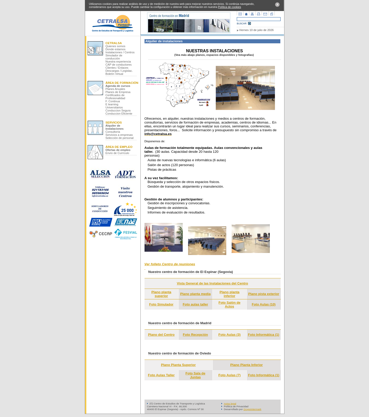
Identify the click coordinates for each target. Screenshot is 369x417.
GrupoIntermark (252, 409)
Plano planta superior (161, 294)
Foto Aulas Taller (161, 375)
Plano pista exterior (263, 294)
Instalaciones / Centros (120, 52)
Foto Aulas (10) (264, 304)
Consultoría (113, 131)
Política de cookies (229, 6)
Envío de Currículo (117, 153)
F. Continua (113, 101)
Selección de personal (120, 137)
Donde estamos (116, 49)
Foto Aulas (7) (229, 375)
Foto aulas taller (195, 304)
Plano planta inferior (230, 294)
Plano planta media (195, 294)
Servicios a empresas (119, 134)
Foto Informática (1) (263, 335)
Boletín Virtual (114, 73)
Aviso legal (230, 403)
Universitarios (114, 107)
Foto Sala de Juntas (196, 375)
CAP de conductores (119, 64)
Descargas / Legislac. (119, 70)
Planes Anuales (115, 88)
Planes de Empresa (118, 92)
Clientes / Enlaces (117, 67)
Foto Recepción (195, 335)
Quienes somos (116, 46)
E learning (112, 104)
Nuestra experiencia (118, 61)
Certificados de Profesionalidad (115, 97)
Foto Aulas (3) (229, 335)
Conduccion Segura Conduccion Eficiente (119, 112)
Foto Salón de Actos (229, 304)
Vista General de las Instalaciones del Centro (212, 283)
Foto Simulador (161, 304)
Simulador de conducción (114, 57)
